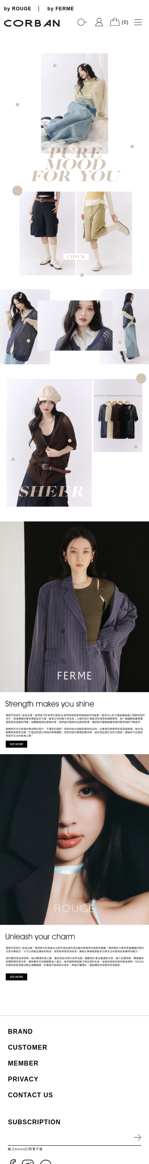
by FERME (60, 9)
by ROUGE (17, 9)
